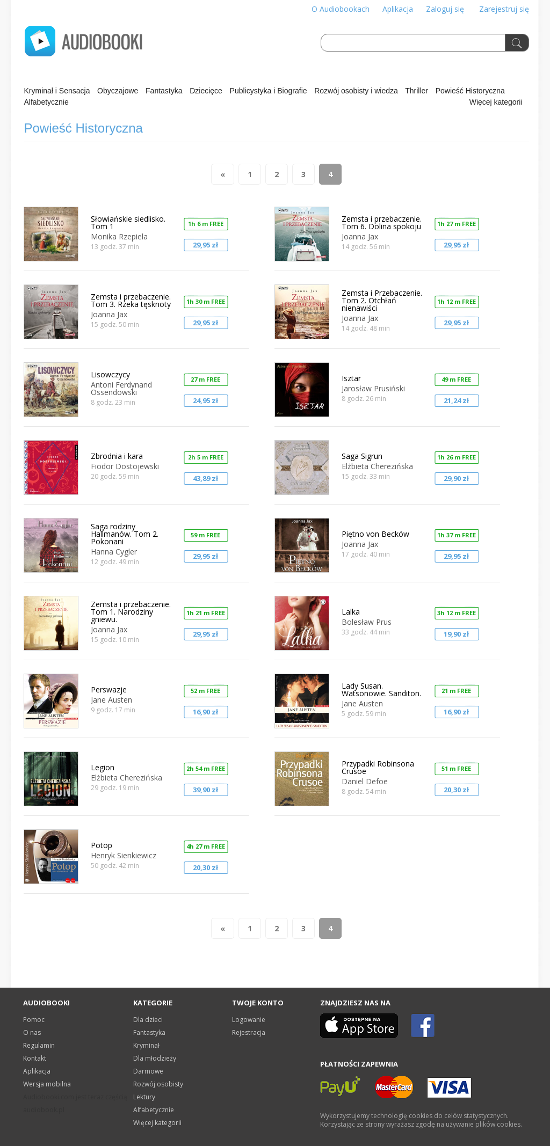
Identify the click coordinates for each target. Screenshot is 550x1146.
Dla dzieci (148, 1019)
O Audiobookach (341, 9)
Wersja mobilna (47, 1084)
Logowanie (248, 1019)
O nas (32, 1032)
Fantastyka (164, 90)
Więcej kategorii (496, 102)
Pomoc (34, 1019)
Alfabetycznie (46, 102)
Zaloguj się (445, 9)
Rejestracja (248, 1032)
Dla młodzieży (154, 1058)
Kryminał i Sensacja (57, 90)
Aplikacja (397, 9)
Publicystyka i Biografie (268, 90)
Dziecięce (206, 90)
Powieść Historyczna (470, 90)
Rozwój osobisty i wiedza (356, 90)
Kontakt (34, 1058)
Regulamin (39, 1045)
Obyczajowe (117, 90)
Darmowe (148, 1071)
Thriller (416, 90)
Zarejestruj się (504, 9)
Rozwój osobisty (158, 1084)
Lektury (144, 1096)
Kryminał (146, 1045)
